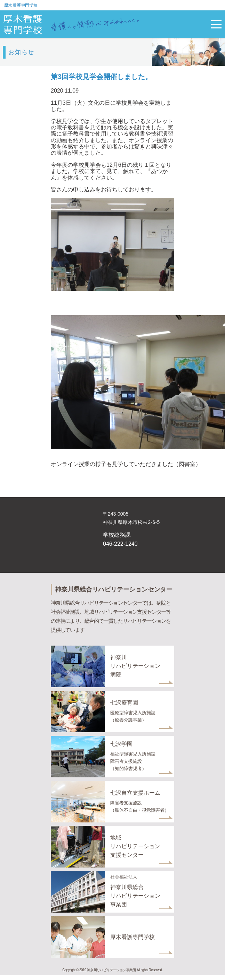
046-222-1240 (120, 544)
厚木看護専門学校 (21, 5)
